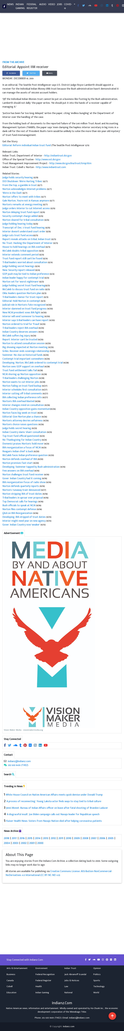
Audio (42, 5)
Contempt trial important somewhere (23, 359)
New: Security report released (18, 270)
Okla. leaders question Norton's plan (22, 293)
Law (66, 986)
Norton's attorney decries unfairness (22, 420)
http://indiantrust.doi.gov (58, 156)
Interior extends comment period (20, 255)
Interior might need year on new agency (24, 521)
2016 (22, 838)
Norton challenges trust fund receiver (23, 474)
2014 (37, 838)
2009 (77, 838)
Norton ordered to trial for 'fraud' (21, 324)
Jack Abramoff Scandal (75, 974)
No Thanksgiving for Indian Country (22, 440)
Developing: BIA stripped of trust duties (24, 517)
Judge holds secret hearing (17, 428)
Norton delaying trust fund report (21, 212)
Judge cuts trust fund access (17, 235)
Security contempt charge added (20, 216)
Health (38, 986)
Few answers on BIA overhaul (18, 471)
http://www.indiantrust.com (51, 167)
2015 (29, 838)
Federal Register (32, 7)
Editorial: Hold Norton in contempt (21, 301)
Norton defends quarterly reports (21, 486)
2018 (6, 838)
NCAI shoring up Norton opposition (21, 374)
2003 (15, 843)
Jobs (59, 5)
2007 (94, 838)
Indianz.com (68, 1026)
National (68, 993)
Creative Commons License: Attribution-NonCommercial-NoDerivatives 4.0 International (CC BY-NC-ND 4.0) (59, 873)
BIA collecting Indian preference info (22, 397)
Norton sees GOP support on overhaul (23, 366)
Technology (99, 986)
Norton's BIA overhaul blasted (18, 401)
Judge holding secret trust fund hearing (23, 285)
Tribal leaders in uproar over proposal (22, 498)
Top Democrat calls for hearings (20, 501)
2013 (45, 838)
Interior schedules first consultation (22, 390)
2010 (68, 838)
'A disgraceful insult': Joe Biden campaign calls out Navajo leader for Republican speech (53, 814)
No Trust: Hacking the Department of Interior (27, 243)
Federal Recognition (45, 974)
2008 (85, 838)
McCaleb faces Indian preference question (25, 455)
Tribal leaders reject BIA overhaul (20, 328)
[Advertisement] (61, 36)
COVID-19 (68, 7)
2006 (102, 838)
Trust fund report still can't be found (22, 258)
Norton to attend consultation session (23, 343)
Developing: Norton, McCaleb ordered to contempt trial (32, 363)
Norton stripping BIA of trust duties (22, 494)
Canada (10, 980)
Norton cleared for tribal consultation (23, 220)
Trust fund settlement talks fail (19, 370)
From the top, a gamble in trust (19, 185)
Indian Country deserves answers (20, 332)
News (10, 5)
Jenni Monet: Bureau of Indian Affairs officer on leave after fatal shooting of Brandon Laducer (57, 808)
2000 (40, 843)
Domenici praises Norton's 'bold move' (23, 444)
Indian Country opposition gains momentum (26, 409)
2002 (24, 843)
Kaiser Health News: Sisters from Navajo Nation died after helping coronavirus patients (54, 821)
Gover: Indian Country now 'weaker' (21, 525)
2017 (14, 838)
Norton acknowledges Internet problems (24, 189)
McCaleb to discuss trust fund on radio (23, 289)
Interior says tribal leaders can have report (25, 320)
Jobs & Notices (71, 980)
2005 (111, 838)
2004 (7, 843)
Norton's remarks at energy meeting (22, 204)
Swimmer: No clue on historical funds (22, 355)
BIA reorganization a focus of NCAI (21, 447)
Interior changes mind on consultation (23, 405)
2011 (60, 838)
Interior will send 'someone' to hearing (23, 316)
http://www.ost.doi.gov (48, 159)
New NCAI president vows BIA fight (21, 312)
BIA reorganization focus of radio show (24, 482)
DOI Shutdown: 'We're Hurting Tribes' (22, 181)
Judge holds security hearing (17, 177)
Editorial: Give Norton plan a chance (22, 417)
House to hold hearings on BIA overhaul (23, 247)
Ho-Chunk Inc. (97, 1008)
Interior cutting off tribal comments (22, 393)
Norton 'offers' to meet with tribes (21, 197)
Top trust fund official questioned (21, 436)
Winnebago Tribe (78, 1012)
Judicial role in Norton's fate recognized (24, 305)
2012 (53, 838)
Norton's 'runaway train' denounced (21, 490)
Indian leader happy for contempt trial (23, 278)
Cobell (10, 986)
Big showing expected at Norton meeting (25, 347)
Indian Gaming (20, 7)
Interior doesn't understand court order (24, 231)
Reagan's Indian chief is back (18, 451)
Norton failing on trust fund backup (22, 386)
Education (11, 993)
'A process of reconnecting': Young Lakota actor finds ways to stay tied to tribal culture (53, 801)
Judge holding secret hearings (18, 266)
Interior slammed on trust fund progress (24, 309)
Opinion (97, 968)
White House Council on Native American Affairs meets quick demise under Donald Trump (54, 795)
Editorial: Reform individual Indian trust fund (26, 145)
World (96, 993)
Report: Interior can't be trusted (20, 339)
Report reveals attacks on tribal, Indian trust (26, 239)
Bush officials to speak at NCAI (19, 505)
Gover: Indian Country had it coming (22, 478)
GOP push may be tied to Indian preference (26, 274)
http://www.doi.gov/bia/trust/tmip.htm (70, 163)
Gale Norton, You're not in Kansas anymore (26, 201)
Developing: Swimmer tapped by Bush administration (31, 467)
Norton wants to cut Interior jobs (21, 382)
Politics (97, 974)
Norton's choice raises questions (20, 424)
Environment (41, 968)
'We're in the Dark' (12, 193)
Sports (96, 980)
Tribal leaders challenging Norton (20, 378)
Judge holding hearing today (17, 224)
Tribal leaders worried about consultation (25, 262)
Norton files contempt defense (19, 509)
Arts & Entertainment (17, 968)
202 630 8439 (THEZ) (18, 765)
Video (51, 5)
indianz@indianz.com (19, 761)
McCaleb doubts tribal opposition (20, 251)
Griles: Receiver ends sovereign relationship (26, 351)
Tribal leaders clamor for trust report (23, 297)
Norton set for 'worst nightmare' (20, 282)
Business (11, 974)
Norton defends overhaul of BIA (20, 459)
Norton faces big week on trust (19, 413)
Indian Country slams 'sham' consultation (24, 432)
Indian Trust (70, 968)
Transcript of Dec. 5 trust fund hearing (23, 228)
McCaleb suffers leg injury (16, 336)
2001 (32, 843)
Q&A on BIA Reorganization (17, 513)
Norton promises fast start (17, 463)
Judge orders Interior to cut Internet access (26, 208)
